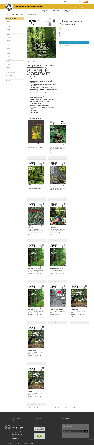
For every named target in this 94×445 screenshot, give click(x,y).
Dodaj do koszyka (74, 42)
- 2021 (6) (8, 34)
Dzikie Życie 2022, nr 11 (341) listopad (35, 390)
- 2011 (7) (8, 61)
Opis (29, 61)
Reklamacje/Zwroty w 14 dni (39, 420)
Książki (85, 11)
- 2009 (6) (8, 67)
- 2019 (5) (8, 40)
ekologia (40, 407)
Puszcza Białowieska (53, 407)
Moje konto (64, 417)
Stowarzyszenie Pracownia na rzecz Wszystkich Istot (73, 26)
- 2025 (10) (8, 23)
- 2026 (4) (8, 21)
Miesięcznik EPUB (67, 11)
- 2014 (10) (8, 53)
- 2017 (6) (8, 45)
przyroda (44, 407)
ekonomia (60, 407)
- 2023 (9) (8, 29)
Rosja (63, 407)
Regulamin (14, 420)
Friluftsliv (73, 407)
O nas (13, 417)
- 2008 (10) (8, 69)
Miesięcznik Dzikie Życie (33, 407)
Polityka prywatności (16, 418)
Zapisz (86, 431)
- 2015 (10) (8, 51)
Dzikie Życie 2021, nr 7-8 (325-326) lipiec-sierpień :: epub (57, 267)
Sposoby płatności (37, 418)
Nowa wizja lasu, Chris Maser (35, 144)
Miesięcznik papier (45, 11)
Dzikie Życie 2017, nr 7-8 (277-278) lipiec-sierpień (57, 226)
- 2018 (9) (8, 42)
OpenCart (12, 443)
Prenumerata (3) (9, 78)
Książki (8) (8, 80)
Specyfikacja (34, 61)
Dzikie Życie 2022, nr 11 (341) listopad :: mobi (78, 308)
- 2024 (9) (8, 26)
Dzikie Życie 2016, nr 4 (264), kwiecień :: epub (57, 185)
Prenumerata (77, 11)
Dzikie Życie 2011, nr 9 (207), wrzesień (28, 14)
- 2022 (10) (8, 32)
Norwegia (69, 407)
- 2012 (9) (8, 59)
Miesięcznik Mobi (56, 11)
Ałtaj (66, 407)
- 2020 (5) (8, 37)
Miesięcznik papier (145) (11, 18)
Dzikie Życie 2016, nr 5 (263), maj (36, 185)
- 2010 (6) (8, 64)
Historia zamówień (66, 418)
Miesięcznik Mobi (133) (10, 72)
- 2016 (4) (8, 48)
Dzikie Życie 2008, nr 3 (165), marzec (57, 144)
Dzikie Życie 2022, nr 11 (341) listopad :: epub (35, 349)
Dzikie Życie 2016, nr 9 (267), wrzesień (35, 226)
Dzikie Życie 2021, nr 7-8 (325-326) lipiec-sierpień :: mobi (35, 267)
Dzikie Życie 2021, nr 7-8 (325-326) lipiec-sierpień (35, 308)
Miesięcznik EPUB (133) (10, 75)
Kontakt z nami (37, 417)
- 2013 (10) (8, 56)
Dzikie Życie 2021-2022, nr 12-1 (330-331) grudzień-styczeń (57, 308)
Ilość (60, 35)
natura (47, 407)
